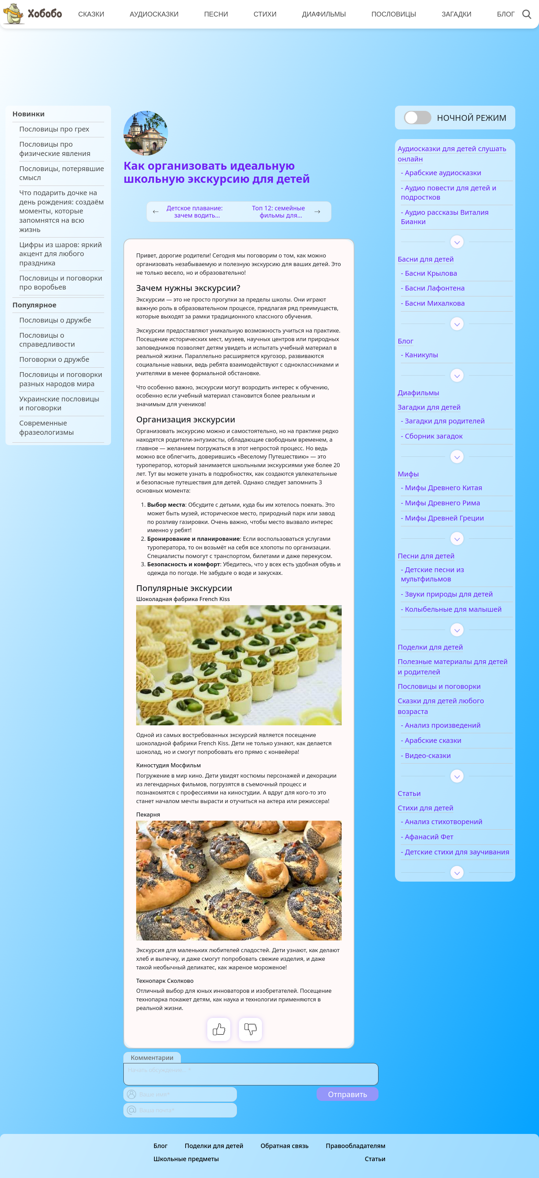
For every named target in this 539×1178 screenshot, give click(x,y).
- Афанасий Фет (443, 860)
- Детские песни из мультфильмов (449, 579)
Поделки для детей (214, 1148)
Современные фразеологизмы (46, 427)
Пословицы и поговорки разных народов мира (60, 379)
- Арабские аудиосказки (457, 178)
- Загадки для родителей (459, 426)
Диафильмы (321, 14)
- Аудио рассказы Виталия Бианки (446, 222)
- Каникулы (436, 360)
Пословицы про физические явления (54, 148)
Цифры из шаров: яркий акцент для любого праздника (60, 253)
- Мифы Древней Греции (458, 523)
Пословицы (390, 14)
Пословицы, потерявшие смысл (61, 173)
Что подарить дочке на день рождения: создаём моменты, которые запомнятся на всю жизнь (61, 211)
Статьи (375, 1161)
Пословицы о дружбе (55, 320)
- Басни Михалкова (449, 308)
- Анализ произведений (457, 749)
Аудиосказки (153, 14)
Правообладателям (356, 1148)
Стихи (262, 14)
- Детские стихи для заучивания (450, 880)
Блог (501, 14)
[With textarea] (250, 1074)
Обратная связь (285, 1148)
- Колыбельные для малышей (450, 628)
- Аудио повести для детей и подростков (451, 198)
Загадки (453, 14)
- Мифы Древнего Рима (457, 508)
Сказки (91, 14)
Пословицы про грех (54, 129)
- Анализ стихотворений (458, 845)
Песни (214, 14)
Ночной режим (471, 117)
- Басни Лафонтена (449, 293)
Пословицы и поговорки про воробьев (60, 282)
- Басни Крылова (445, 278)
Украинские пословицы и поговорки (59, 403)
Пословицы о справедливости (47, 339)
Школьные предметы (186, 1161)
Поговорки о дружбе (54, 359)
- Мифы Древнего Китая (458, 493)
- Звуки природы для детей (452, 604)
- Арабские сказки (447, 764)
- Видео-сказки (442, 779)
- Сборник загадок (448, 441)
